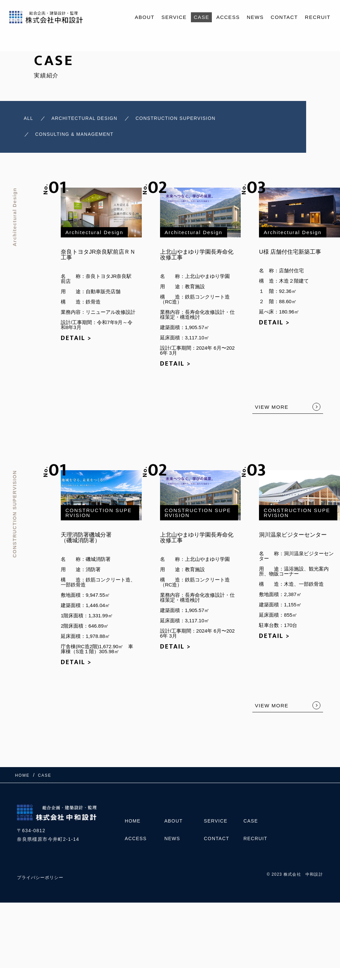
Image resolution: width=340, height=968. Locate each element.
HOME (133, 824)
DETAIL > (76, 341)
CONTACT (284, 17)
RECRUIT (317, 17)
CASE (201, 17)
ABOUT (144, 17)
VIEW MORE (272, 410)
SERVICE (174, 17)
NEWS (255, 17)
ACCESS (228, 17)
